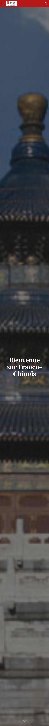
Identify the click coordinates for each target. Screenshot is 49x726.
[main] (24, 367)
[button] (3, 3)
